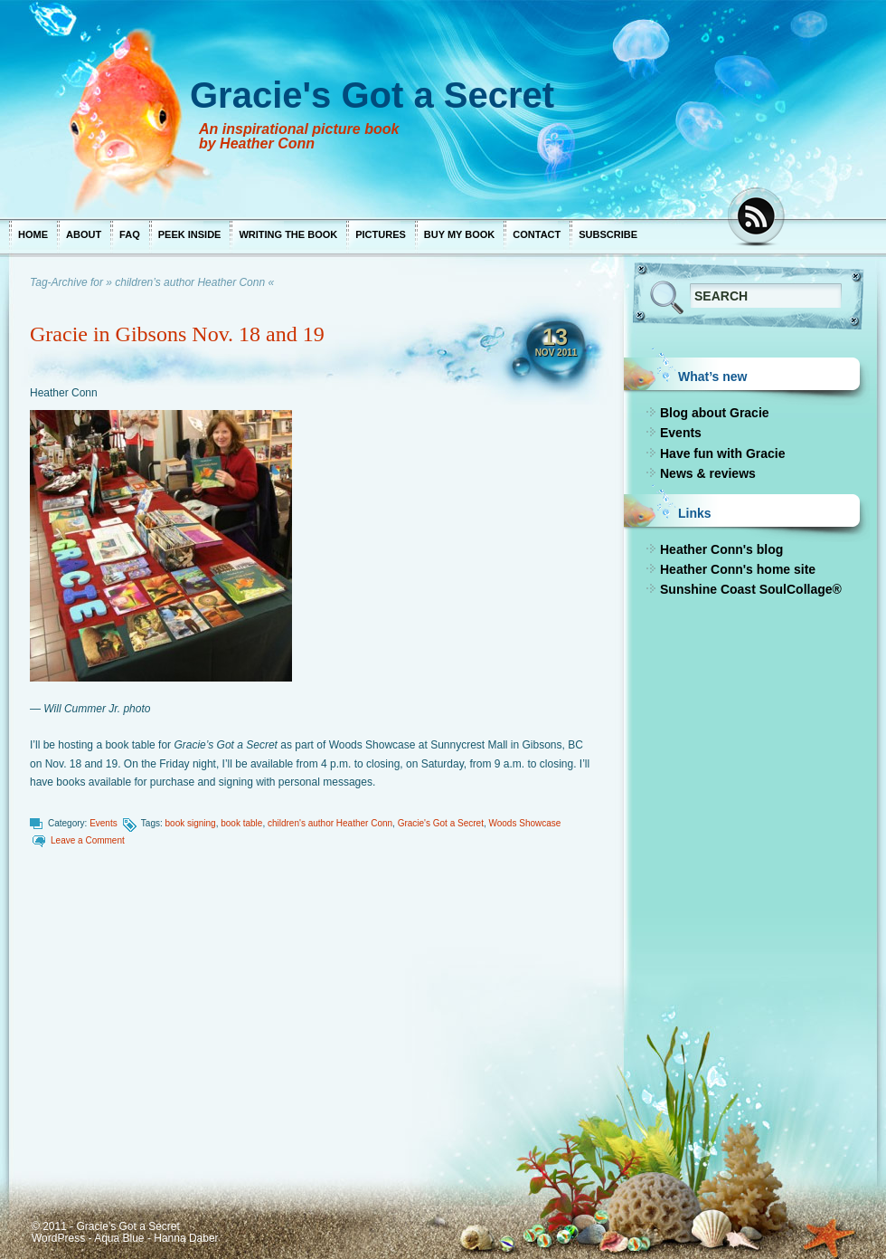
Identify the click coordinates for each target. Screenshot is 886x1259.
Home (33, 234)
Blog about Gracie (714, 412)
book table (241, 823)
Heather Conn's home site (737, 569)
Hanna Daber (186, 1238)
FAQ (129, 234)
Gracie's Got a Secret (441, 823)
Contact (537, 234)
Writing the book (288, 234)
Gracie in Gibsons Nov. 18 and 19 (177, 334)
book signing (190, 823)
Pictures (380, 234)
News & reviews (708, 473)
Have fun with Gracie (722, 453)
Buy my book (459, 234)
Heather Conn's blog (721, 549)
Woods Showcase (524, 823)
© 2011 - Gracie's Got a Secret (106, 1226)
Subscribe (608, 234)
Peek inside (190, 234)
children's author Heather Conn (330, 823)
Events (104, 823)
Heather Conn (64, 392)
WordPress (58, 1238)
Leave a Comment (88, 840)
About (83, 234)
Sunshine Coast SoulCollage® (751, 589)
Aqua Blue (119, 1238)
